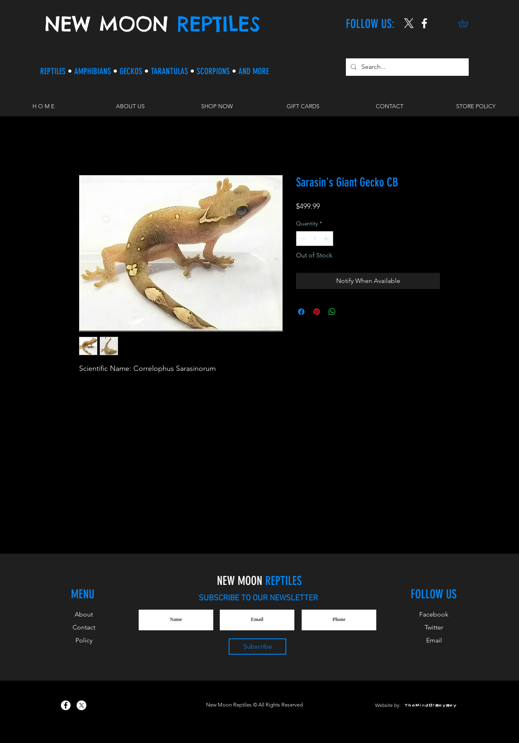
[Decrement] (302, 238)
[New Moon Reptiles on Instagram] (424, 23)
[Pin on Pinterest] (317, 312)
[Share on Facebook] (301, 312)
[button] (467, 23)
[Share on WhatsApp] (332, 312)
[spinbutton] (314, 238)
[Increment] (327, 238)
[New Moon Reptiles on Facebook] (66, 705)
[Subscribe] (257, 646)
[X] (409, 23)
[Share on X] (347, 312)
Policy (83, 640)
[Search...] (406, 67)
